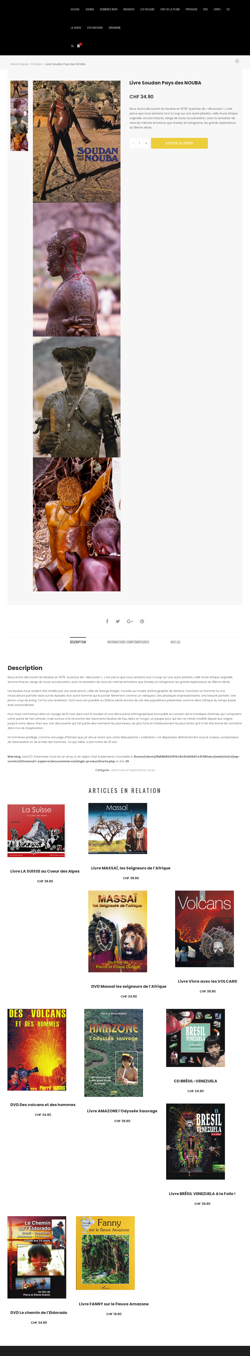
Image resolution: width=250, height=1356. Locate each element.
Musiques (128, 9)
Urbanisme (115, 27)
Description (78, 642)
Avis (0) (175, 642)
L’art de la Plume (170, 9)
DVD (205, 9)
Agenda (90, 9)
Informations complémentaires (128, 642)
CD (228, 9)
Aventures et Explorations (128, 770)
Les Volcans (147, 9)
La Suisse (76, 27)
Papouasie (191, 9)
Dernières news (109, 9)
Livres (217, 9)
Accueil (75, 9)
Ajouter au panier (179, 143)
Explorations (95, 27)
